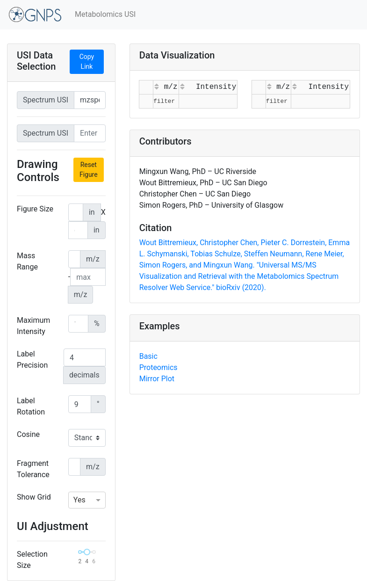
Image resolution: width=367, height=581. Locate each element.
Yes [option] (79, 499)
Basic (148, 356)
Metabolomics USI (105, 14)
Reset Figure (88, 169)
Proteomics (158, 367)
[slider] (87, 552)
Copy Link (86, 61)
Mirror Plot (156, 378)
